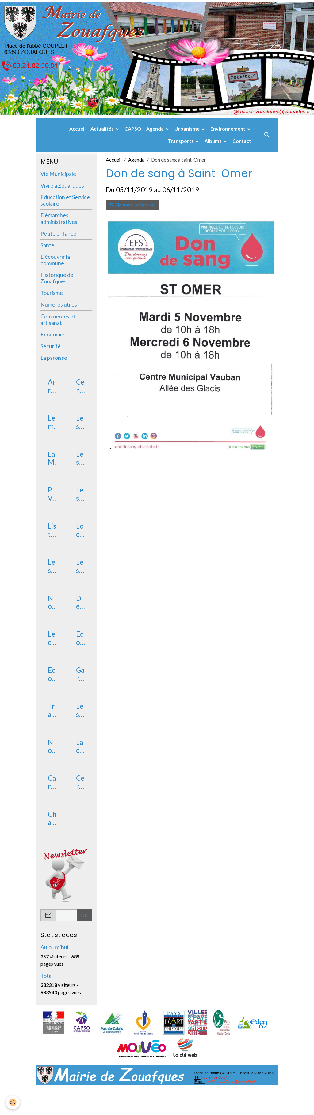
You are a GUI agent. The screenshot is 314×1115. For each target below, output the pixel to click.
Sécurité (50, 346)
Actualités (102, 129)
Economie (52, 334)
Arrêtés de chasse (52, 386)
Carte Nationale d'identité (52, 782)
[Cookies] (13, 1102)
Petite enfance (58, 233)
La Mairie (52, 458)
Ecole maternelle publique (80, 638)
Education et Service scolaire (65, 200)
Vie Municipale (58, 174)
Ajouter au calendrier (132, 205)
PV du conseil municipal (52, 494)
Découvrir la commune (55, 260)
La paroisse (53, 358)
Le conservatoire (52, 638)
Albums (214, 141)
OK (84, 915)
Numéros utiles (58, 304)
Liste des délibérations (52, 530)
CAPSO (132, 129)
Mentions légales (133, 1106)
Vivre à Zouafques (62, 185)
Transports (181, 141)
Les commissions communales (80, 494)
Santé (47, 245)
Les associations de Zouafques (80, 566)
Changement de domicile (52, 818)
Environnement (228, 129)
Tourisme (51, 293)
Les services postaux (52, 566)
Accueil (77, 129)
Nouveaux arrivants (52, 602)
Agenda (155, 129)
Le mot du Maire (52, 422)
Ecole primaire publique (52, 674)
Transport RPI (51, 710)
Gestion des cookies (178, 1106)
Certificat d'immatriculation (80, 782)
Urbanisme (187, 129)
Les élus (79, 458)
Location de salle (80, 530)
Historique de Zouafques (56, 278)
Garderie (80, 674)
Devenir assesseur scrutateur (79, 602)
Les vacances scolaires (80, 710)
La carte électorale (80, 746)
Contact (241, 141)
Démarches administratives (58, 218)
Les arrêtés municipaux (79, 422)
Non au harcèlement (52, 746)
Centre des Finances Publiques (80, 386)
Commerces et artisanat (57, 319)
